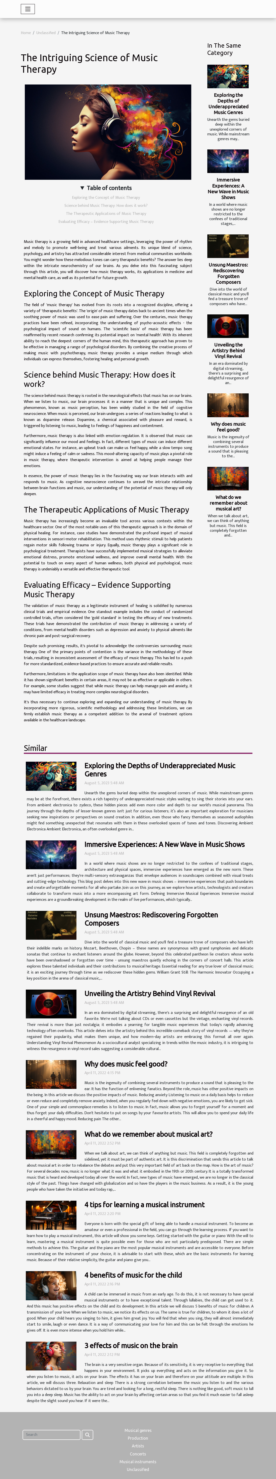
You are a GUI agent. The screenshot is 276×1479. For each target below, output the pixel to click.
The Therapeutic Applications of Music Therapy (106, 213)
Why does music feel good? (228, 426)
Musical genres (138, 1430)
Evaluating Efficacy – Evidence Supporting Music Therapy (106, 221)
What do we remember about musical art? (228, 502)
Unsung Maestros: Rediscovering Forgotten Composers (228, 273)
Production (138, 1438)
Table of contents (109, 188)
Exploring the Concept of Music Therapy (106, 197)
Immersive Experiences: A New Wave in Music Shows (228, 188)
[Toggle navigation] (28, 9)
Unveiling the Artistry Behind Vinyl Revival (228, 350)
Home (26, 33)
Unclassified (46, 33)
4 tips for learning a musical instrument (144, 1204)
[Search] (51, 1435)
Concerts (138, 1454)
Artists (138, 1446)
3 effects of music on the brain (131, 1345)
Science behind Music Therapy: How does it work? (106, 205)
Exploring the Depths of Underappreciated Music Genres (228, 103)
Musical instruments (138, 1461)
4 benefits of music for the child (133, 1275)
